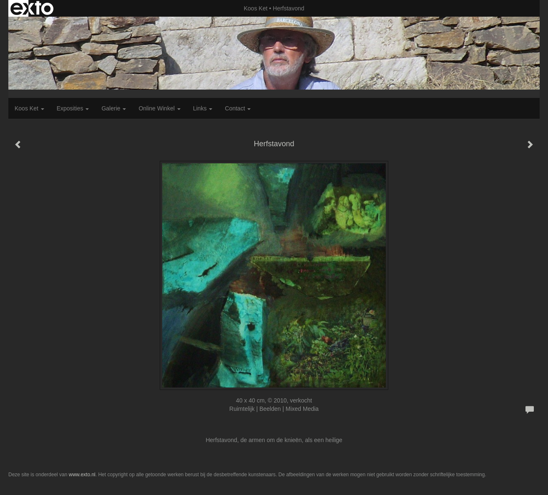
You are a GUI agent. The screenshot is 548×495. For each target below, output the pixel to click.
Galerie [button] (113, 108)
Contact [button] (238, 108)
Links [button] (203, 108)
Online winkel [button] (159, 108)
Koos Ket (256, 8)
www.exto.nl (82, 475)
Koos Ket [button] (29, 108)
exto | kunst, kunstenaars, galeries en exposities (31, 8)
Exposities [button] (73, 108)
